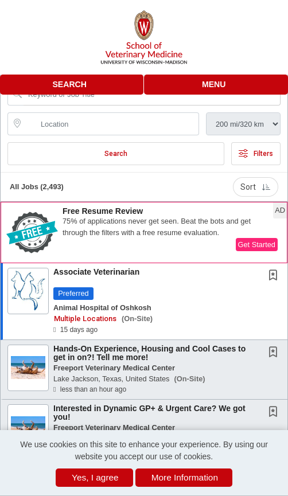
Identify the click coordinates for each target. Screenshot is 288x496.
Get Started (256, 244)
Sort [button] (255, 187)
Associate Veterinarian (96, 271)
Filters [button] (256, 154)
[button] (216, 85)
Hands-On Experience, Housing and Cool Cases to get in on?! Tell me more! (149, 353)
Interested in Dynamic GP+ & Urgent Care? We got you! (149, 412)
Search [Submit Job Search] (115, 154)
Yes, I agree (95, 477)
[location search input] (111, 123)
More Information (184, 477)
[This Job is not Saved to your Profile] (275, 276)
